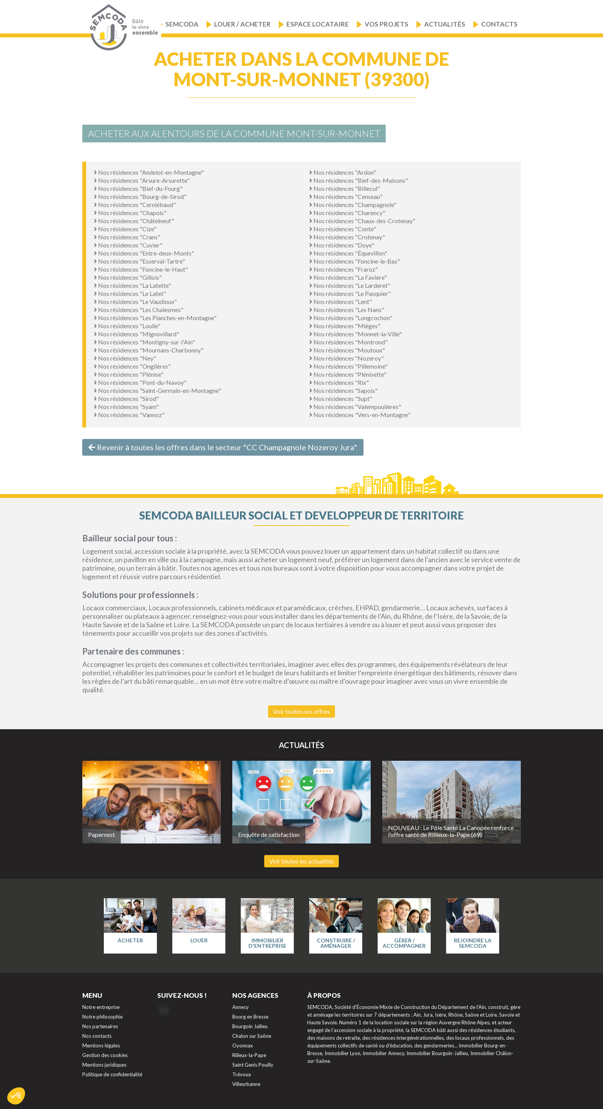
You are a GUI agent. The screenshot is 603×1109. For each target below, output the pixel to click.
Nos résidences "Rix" (339, 382)
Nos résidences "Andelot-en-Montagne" (149, 172)
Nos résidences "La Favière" (348, 277)
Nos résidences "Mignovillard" (136, 333)
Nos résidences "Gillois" (128, 277)
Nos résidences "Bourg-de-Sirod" (140, 196)
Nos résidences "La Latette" (132, 285)
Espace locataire (318, 24)
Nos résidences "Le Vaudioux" (135, 301)
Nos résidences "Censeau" (346, 196)
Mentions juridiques (104, 1065)
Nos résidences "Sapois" (343, 390)
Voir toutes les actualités (301, 861)
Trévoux (241, 1074)
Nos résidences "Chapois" (130, 212)
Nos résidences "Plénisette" (347, 374)
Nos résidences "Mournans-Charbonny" (148, 350)
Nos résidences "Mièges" (344, 325)
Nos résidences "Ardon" (342, 172)
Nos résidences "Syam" (126, 406)
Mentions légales (101, 1045)
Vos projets (386, 24)
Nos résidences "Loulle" (127, 325)
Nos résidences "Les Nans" (346, 309)
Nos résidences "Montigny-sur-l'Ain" (144, 342)
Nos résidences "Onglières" (132, 366)
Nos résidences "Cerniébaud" (135, 204)
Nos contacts (97, 1036)
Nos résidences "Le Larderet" (349, 285)
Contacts (499, 24)
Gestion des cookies (105, 1055)
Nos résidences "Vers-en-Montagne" (359, 414)
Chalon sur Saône (251, 1036)
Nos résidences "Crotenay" (347, 237)
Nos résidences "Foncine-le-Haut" (141, 269)
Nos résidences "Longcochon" (350, 317)
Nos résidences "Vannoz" (129, 414)
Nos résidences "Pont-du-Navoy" (140, 382)
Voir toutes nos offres (301, 711)
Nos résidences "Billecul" (344, 188)
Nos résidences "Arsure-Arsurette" (142, 180)
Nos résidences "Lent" (340, 301)
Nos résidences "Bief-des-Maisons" (358, 180)
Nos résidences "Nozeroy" (346, 358)
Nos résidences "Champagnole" (352, 204)
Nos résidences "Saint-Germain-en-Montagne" (157, 390)
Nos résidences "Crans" (127, 237)
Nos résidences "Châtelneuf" (134, 220)
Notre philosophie (102, 1017)
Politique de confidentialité (112, 1074)
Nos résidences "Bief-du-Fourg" (138, 188)
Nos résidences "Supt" (340, 398)
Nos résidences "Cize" (125, 228)
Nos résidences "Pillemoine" (348, 366)
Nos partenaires (100, 1026)
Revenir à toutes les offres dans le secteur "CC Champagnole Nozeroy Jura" (222, 447)
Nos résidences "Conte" (342, 228)
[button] (16, 1096)
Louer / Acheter (242, 24)
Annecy (240, 1007)
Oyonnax (242, 1045)
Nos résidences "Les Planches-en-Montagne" (155, 317)
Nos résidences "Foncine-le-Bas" (354, 261)
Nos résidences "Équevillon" (348, 253)
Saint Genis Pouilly (252, 1065)
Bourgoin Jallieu (250, 1026)
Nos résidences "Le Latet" (130, 293)
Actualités (444, 24)
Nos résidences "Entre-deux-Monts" (144, 253)
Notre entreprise (101, 1007)
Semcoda (181, 24)
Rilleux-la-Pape (249, 1055)
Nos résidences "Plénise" (128, 374)
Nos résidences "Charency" (347, 212)
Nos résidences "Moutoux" (347, 350)
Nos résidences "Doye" (341, 245)
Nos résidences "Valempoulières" (355, 406)
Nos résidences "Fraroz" (343, 269)
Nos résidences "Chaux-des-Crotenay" (362, 220)
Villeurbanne (246, 1084)
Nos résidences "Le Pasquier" (350, 293)
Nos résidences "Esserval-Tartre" (139, 261)
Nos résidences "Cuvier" (128, 245)
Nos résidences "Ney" (125, 358)
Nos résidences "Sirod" (126, 398)
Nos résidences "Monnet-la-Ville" (355, 333)
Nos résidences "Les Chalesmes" (138, 309)
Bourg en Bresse (250, 1017)
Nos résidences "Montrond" (348, 342)
